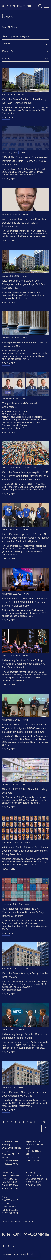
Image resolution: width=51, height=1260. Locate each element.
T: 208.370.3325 (10, 1210)
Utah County (8, 1172)
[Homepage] (25, 1234)
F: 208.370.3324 (10, 1213)
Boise (4, 1197)
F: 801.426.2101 (10, 1188)
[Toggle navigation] (46, 6)
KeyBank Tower (33, 1141)
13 (44, 1122)
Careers (28, 1222)
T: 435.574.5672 (33, 1182)
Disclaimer (6, 1254)
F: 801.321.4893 (10, 1164)
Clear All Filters (9, 27)
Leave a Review (11, 1222)
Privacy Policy (20, 1254)
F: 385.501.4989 (33, 1185)
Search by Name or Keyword (16, 36)
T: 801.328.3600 (10, 1161)
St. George (31, 1172)
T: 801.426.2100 (10, 1185)
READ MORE (8, 117)
